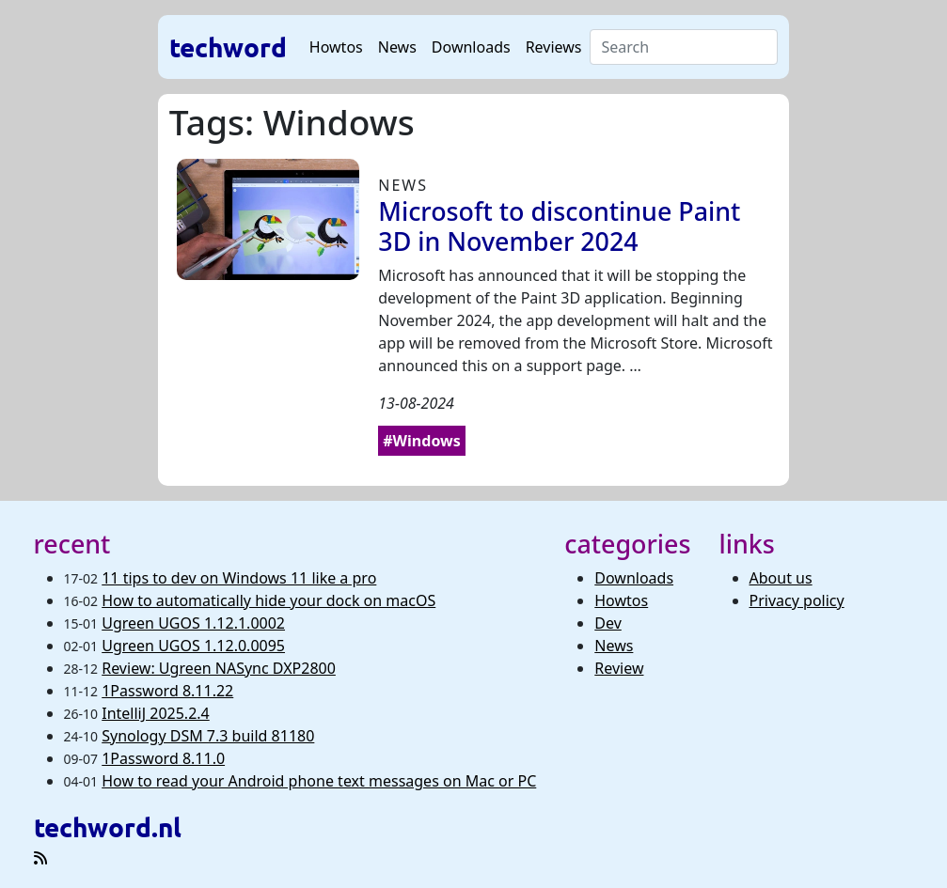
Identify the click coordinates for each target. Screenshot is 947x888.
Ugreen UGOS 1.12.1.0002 (193, 623)
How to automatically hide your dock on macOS (268, 600)
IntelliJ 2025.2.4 (156, 713)
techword (228, 46)
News (397, 47)
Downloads (471, 47)
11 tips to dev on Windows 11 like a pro (239, 578)
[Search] (684, 47)
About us (781, 578)
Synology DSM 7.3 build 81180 (208, 735)
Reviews (554, 47)
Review (618, 668)
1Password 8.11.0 (163, 758)
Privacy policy (797, 600)
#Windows (422, 440)
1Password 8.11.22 (167, 690)
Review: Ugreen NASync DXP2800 (219, 668)
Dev (608, 623)
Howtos (336, 47)
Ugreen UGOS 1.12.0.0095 (193, 645)
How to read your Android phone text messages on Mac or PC (319, 781)
